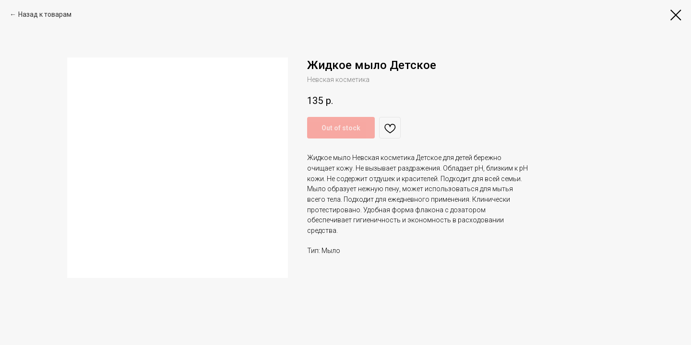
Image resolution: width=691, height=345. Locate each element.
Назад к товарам (44, 14)
